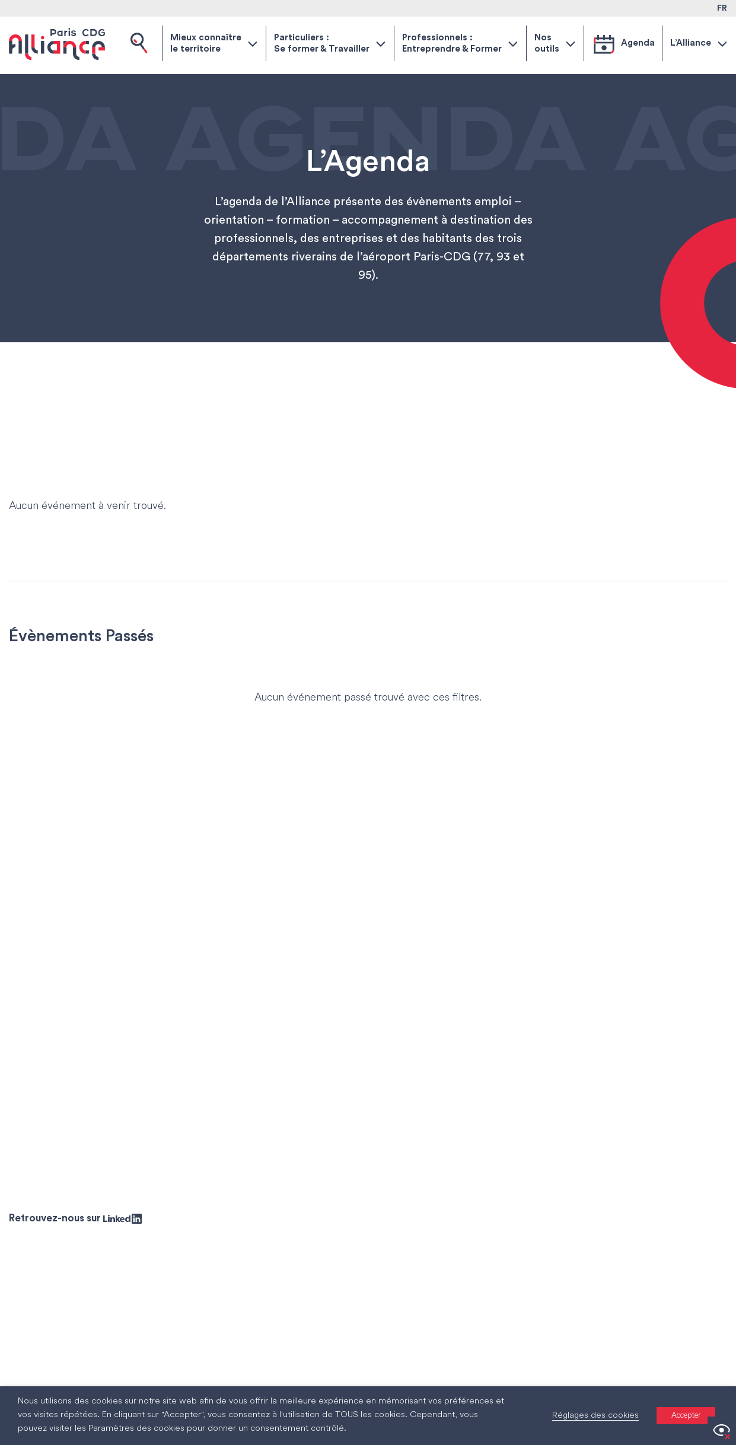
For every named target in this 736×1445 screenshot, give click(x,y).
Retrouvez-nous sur (75, 1218)
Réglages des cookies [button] (595, 1415)
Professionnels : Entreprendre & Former (452, 43)
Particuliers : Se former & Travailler (321, 43)
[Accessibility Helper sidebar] (722, 1431)
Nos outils (546, 43)
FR (722, 8)
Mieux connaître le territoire (205, 43)
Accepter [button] (685, 1415)
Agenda (638, 43)
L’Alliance (690, 43)
